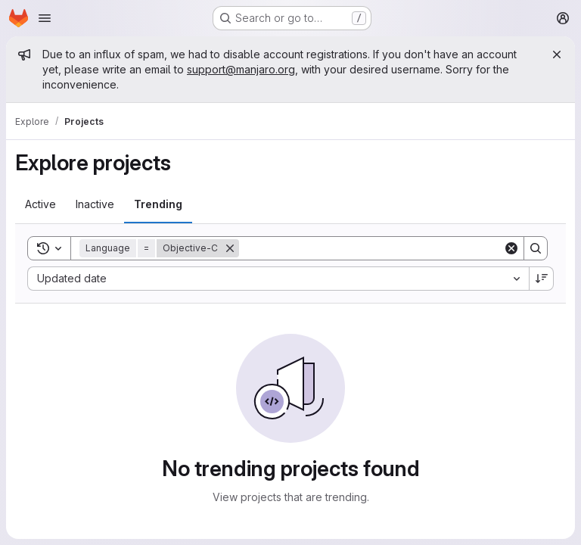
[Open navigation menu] (45, 18)
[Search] (371, 248)
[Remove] (230, 248)
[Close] (557, 54)
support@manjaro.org (241, 69)
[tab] (40, 204)
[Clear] (511, 248)
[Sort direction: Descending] (542, 278)
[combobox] (278, 278)
